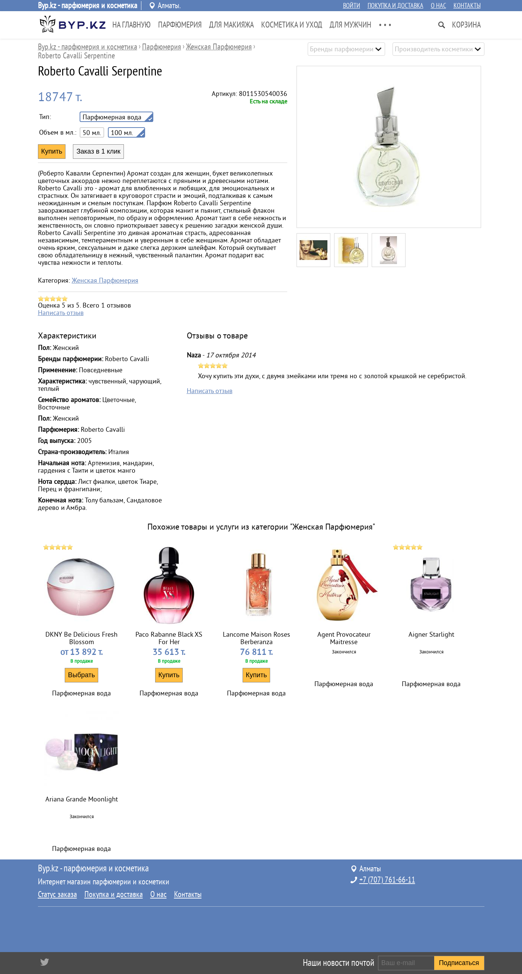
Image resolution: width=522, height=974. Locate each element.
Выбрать (81, 675)
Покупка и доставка (395, 5)
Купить (169, 675)
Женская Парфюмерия (105, 280)
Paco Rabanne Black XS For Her (168, 638)
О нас (438, 5)
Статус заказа (57, 894)
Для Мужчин (350, 24)
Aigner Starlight (431, 634)
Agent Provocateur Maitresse (344, 638)
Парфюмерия (180, 24)
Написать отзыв (61, 312)
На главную (131, 24)
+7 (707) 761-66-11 (387, 879)
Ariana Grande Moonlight (81, 799)
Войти (351, 5)
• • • (385, 24)
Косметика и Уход (291, 24)
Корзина (466, 24)
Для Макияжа (231, 24)
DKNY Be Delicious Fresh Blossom (81, 638)
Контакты (467, 5)
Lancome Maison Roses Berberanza (256, 638)
